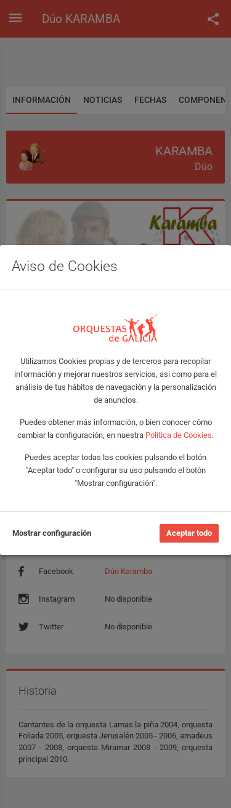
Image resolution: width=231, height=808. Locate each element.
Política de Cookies (178, 435)
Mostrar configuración (51, 533)
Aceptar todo (189, 533)
